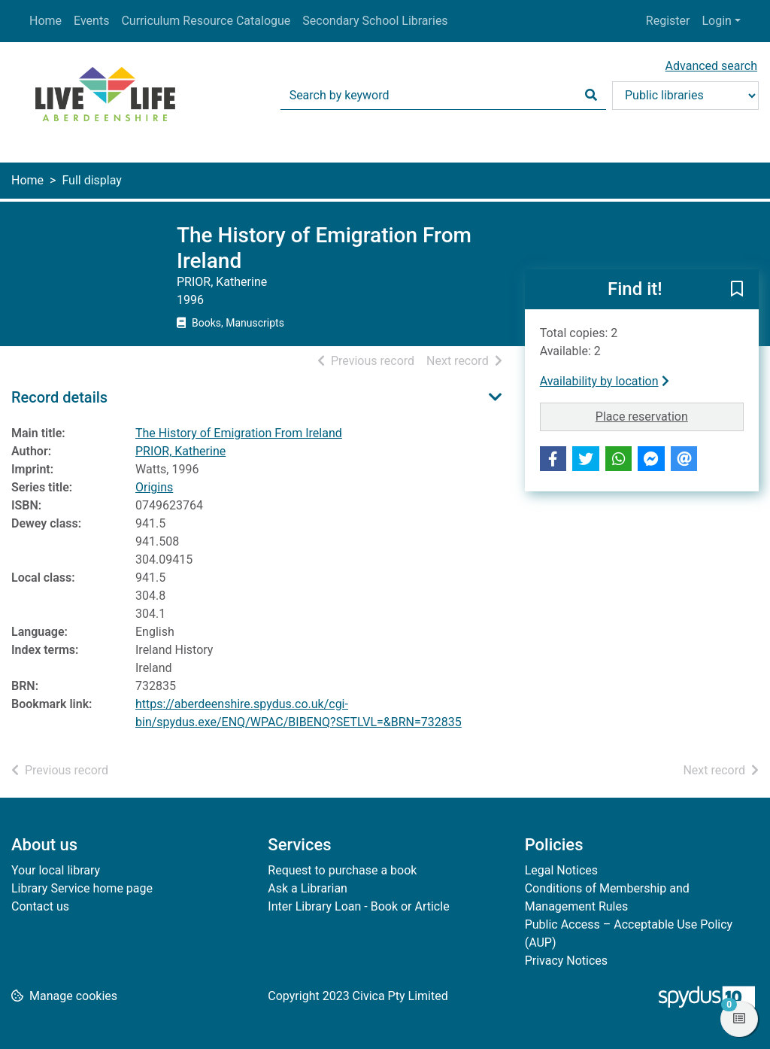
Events (91, 21)
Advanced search (711, 66)
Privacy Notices (566, 960)
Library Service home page (82, 888)
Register (668, 21)
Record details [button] (59, 397)
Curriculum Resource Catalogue (205, 21)
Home (45, 21)
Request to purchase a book (342, 870)
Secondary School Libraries (374, 21)
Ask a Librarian (307, 888)
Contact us (40, 906)
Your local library (55, 870)
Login (716, 21)
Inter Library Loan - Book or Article (358, 906)
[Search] (591, 95)
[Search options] (685, 95)
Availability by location (604, 381)
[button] (737, 290)
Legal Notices (561, 870)
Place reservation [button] (670, 415)
